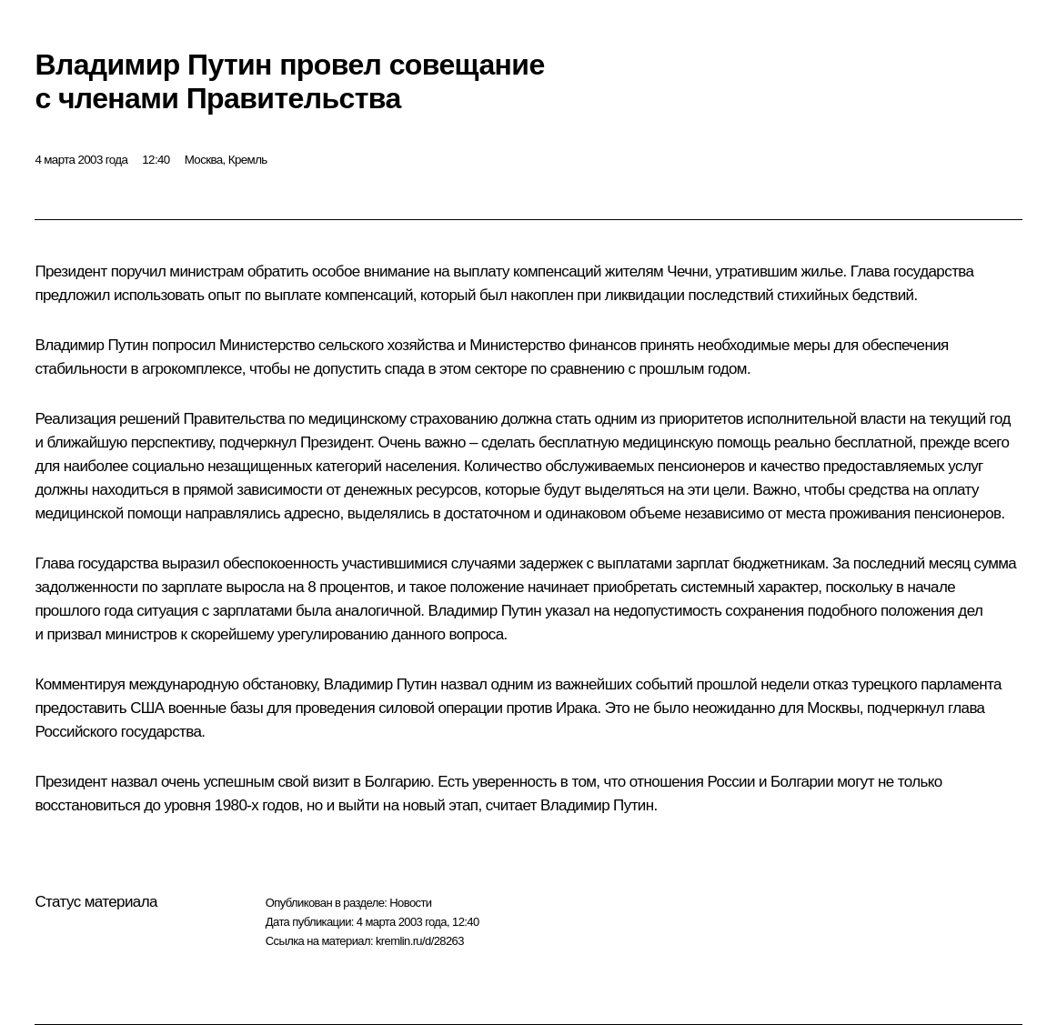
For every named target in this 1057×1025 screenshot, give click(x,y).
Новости (410, 902)
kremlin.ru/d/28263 (420, 941)
